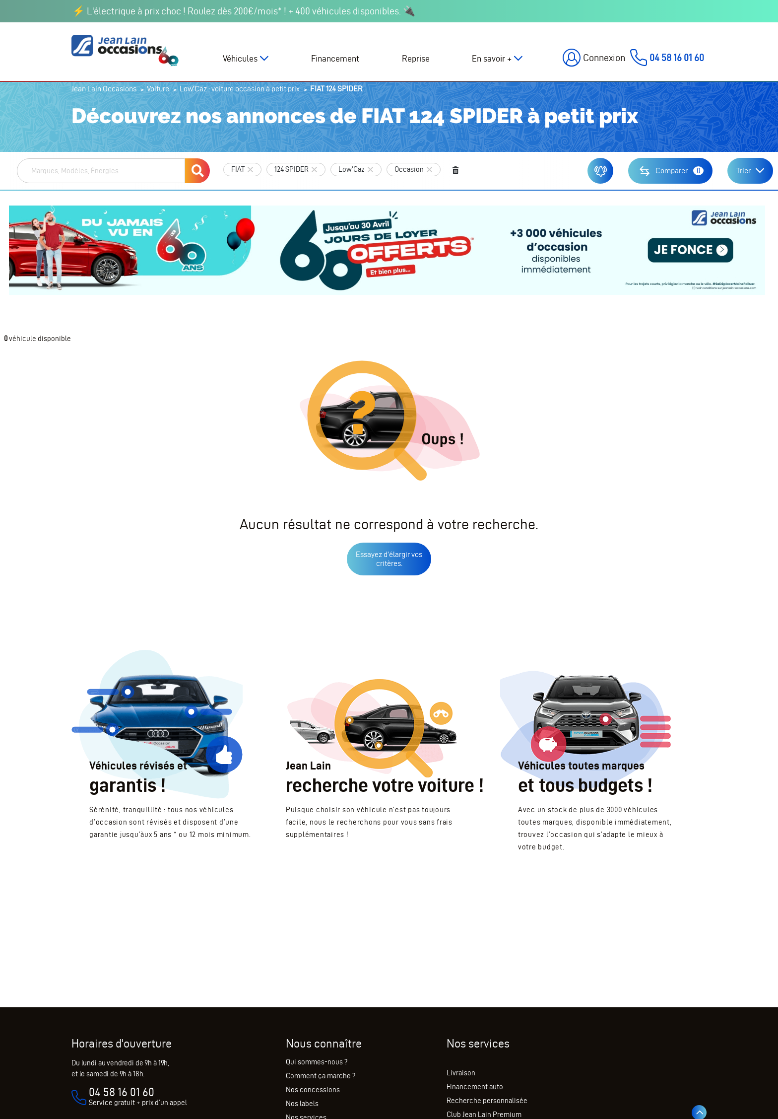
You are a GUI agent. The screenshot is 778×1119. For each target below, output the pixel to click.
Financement (335, 58)
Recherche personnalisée (487, 1101)
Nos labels (302, 1104)
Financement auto (475, 1087)
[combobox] (101, 170)
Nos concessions (313, 1090)
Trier (743, 170)
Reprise (416, 58)
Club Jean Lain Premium (484, 1115)
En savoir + (492, 58)
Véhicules (240, 58)
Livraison (461, 1073)
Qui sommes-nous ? (316, 1062)
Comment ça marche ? (320, 1076)
